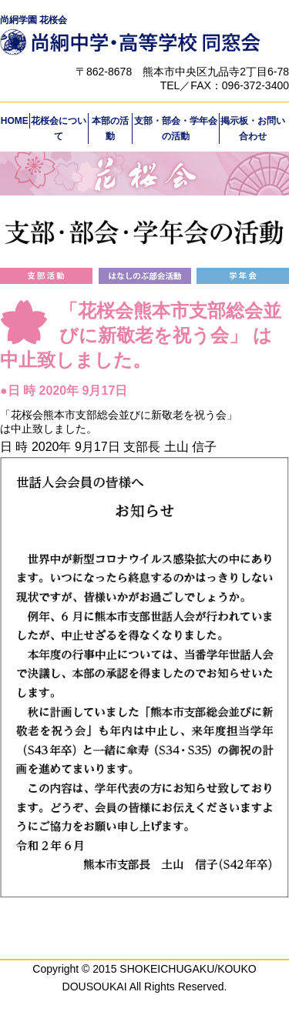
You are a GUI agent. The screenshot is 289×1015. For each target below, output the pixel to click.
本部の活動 (110, 128)
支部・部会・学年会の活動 (175, 128)
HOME (15, 120)
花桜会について (58, 128)
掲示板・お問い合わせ (252, 128)
